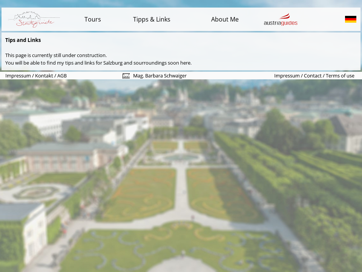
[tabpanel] (181, 19)
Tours (92, 19)
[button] (126, 76)
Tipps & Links (151, 19)
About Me (225, 19)
